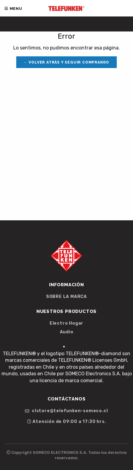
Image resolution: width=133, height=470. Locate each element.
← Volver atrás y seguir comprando (66, 62)
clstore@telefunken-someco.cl (66, 411)
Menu (13, 8)
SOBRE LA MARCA (66, 297)
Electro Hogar (66, 323)
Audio (66, 332)
